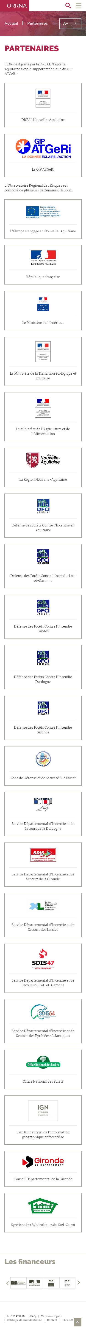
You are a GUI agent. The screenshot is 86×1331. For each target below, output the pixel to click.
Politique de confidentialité (24, 1320)
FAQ (33, 1316)
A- (78, 25)
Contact (52, 1320)
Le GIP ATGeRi (16, 1316)
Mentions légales (51, 1316)
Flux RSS (68, 1320)
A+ (67, 25)
